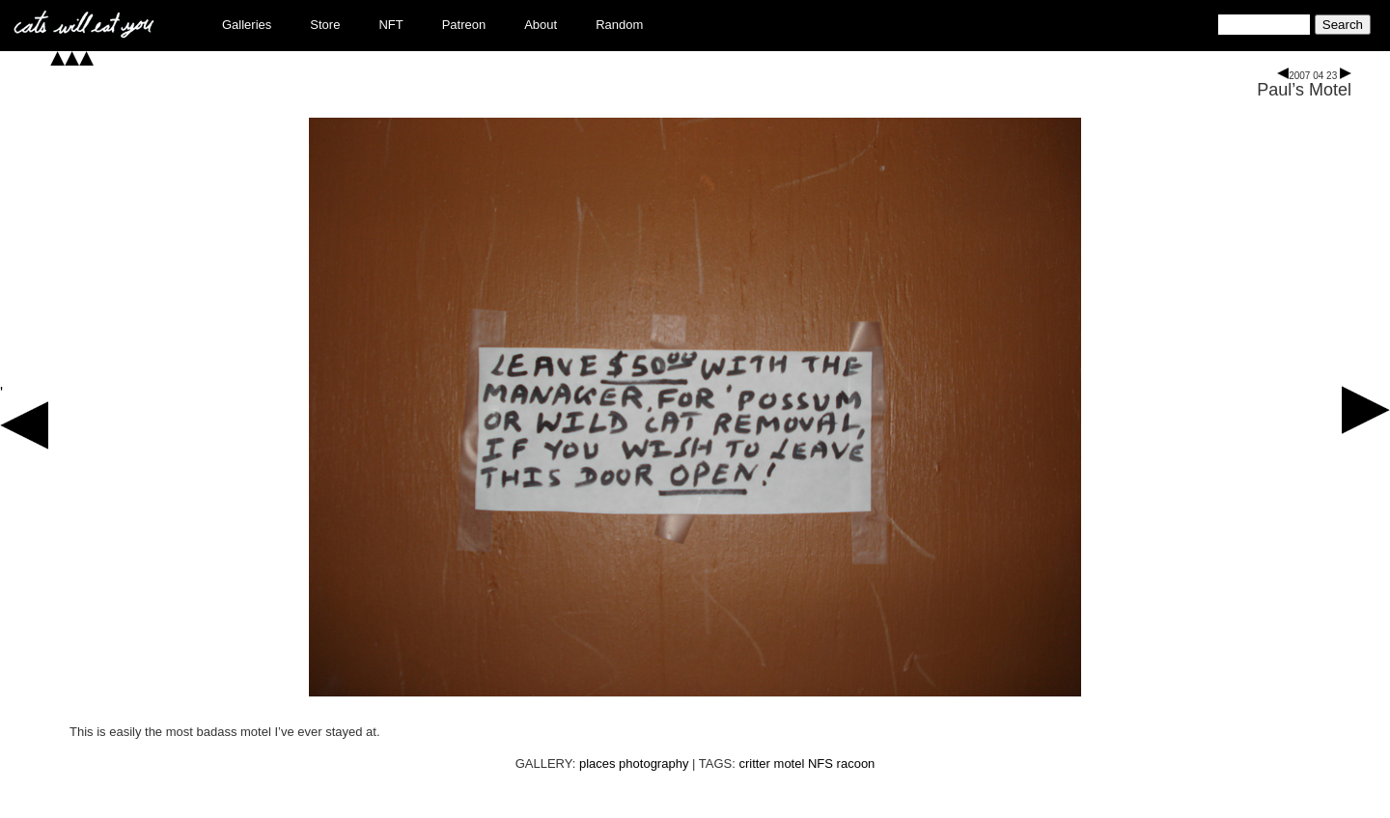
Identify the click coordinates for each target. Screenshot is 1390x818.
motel (789, 763)
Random (619, 24)
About (540, 24)
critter (754, 763)
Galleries (246, 24)
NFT (390, 24)
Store (325, 24)
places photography (633, 763)
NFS (820, 763)
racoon (856, 763)
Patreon (464, 24)
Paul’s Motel (1304, 89)
